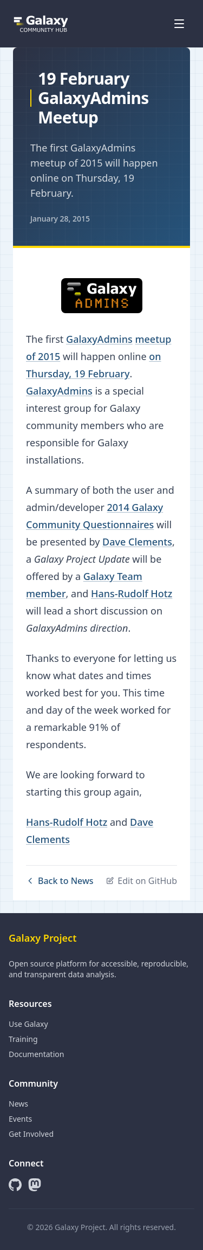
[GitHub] (15, 1184)
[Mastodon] (34, 1184)
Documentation (36, 1054)
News (18, 1104)
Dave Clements (137, 541)
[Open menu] (179, 23)
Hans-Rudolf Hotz (131, 593)
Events (20, 1119)
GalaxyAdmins (99, 339)
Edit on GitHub (141, 881)
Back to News (60, 881)
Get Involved (31, 1134)
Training (23, 1039)
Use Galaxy (28, 1024)
